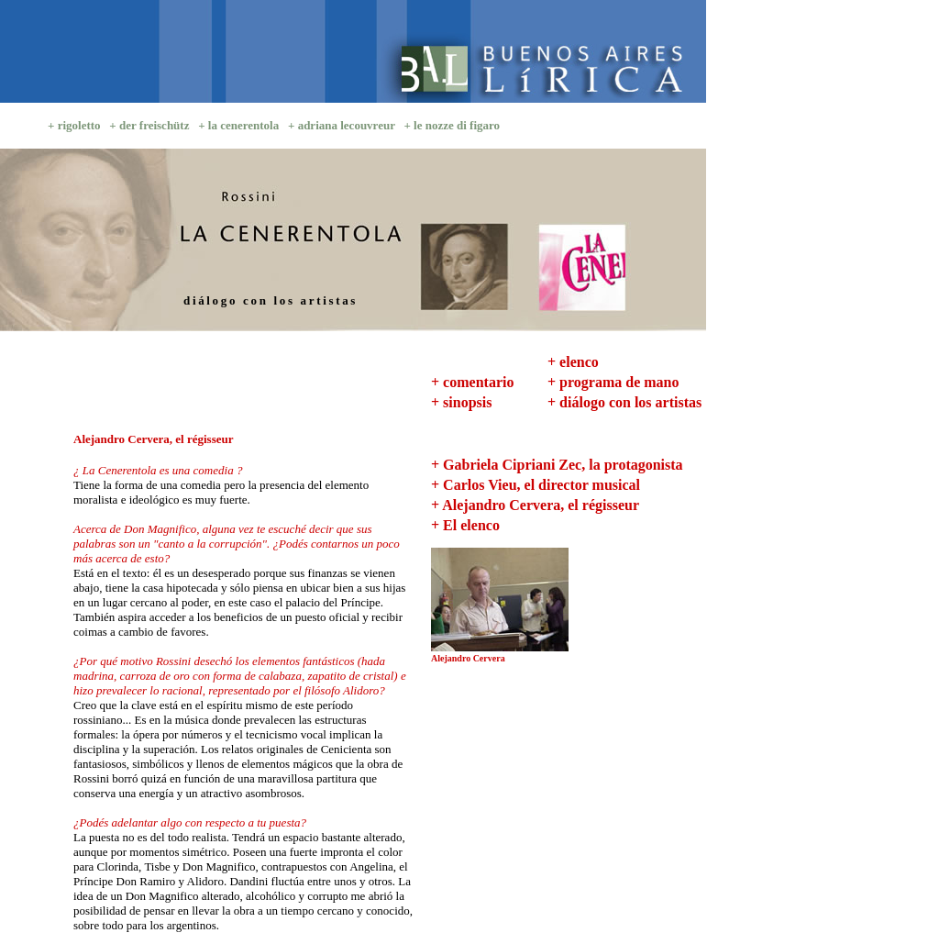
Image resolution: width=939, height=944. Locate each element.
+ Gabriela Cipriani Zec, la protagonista (557, 464)
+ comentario (472, 382)
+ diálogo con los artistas (624, 402)
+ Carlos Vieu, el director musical (535, 485)
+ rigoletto (74, 125)
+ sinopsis (461, 402)
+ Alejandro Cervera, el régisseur (535, 505)
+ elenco (573, 362)
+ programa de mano (613, 382)
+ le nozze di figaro (451, 125)
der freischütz (154, 125)
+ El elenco (465, 525)
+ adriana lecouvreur (341, 125)
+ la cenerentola (238, 125)
